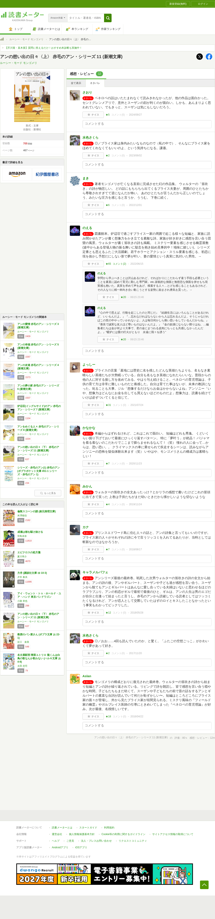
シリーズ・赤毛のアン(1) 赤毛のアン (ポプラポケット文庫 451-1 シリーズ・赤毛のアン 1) (38, 471)
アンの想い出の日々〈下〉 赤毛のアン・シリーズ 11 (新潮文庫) (38, 449)
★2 (108, 155)
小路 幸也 (22, 601)
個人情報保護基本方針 (82, 834)
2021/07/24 (136, 405)
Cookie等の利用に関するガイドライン (123, 834)
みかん (87, 486)
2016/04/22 (136, 716)
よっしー (88, 364)
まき (85, 178)
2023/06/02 (135, 155)
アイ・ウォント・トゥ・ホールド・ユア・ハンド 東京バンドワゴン (39, 595)
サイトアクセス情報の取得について (172, 834)
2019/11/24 (135, 504)
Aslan (86, 676)
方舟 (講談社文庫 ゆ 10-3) (32, 572)
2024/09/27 (135, 114)
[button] (108, 18)
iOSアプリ (81, 847)
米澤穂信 (22, 515)
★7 (108, 463)
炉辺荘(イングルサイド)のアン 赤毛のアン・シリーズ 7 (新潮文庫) (39, 408)
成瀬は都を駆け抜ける (30, 531)
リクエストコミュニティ (133, 841)
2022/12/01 (135, 205)
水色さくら (90, 137)
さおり (87, 92)
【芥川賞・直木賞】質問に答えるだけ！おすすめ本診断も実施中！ (43, 47)
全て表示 (76, 83)
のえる (87, 228)
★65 (108, 263)
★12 (108, 612)
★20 (123, 297)
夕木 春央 (22, 577)
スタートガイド (88, 827)
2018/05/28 (136, 612)
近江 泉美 (23, 642)
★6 (108, 205)
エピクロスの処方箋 (28, 552)
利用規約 (109, 827)
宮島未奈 (22, 536)
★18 (108, 716)
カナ (85, 527)
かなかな (88, 428)
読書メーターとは (62, 827)
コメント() (118, 114)
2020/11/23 (135, 463)
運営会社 (57, 834)
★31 (108, 405)
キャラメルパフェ (95, 572)
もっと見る (48, 493)
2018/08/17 (135, 549)
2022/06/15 (136, 264)
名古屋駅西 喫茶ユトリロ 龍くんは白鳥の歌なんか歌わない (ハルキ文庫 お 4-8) (39, 658)
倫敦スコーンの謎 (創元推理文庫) (36, 511)
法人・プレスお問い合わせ (96, 841)
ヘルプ (56, 841)
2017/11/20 (135, 653)
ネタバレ (95, 83)
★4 (108, 504)
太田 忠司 (22, 666)
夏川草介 (22, 556)
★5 (108, 114)
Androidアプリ (60, 847)
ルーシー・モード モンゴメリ (26, 39)
